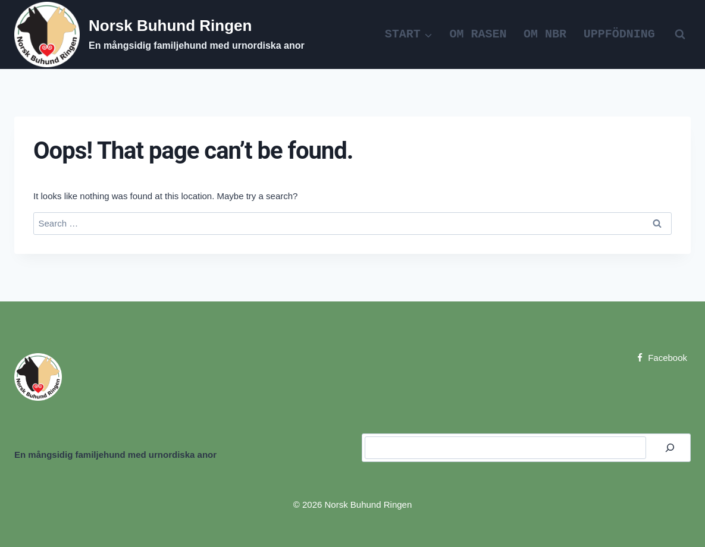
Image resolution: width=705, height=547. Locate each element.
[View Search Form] (680, 34)
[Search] (670, 447)
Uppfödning (619, 34)
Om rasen (478, 34)
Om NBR (545, 34)
